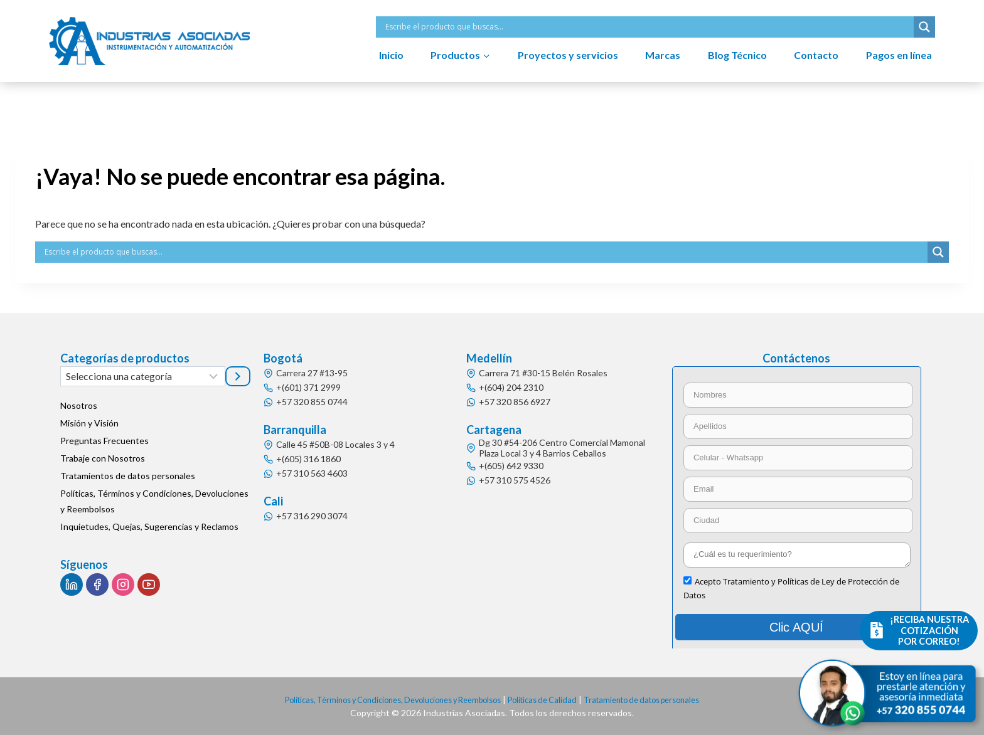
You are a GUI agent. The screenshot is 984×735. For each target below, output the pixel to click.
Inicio (391, 55)
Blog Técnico (737, 55)
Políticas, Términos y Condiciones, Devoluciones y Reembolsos (154, 501)
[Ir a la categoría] (237, 376)
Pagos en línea (899, 55)
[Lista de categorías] (142, 376)
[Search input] (648, 27)
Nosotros (78, 405)
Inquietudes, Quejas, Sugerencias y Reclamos (149, 526)
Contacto (816, 55)
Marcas (662, 55)
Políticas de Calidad (549, 699)
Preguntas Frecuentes (104, 440)
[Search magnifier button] (924, 27)
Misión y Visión (89, 423)
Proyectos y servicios (568, 55)
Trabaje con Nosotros (102, 458)
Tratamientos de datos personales (127, 475)
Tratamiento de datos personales (659, 699)
